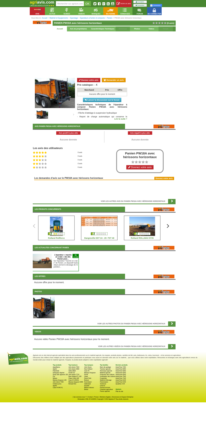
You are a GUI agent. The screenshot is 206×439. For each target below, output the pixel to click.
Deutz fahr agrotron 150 (60, 374)
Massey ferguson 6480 (76, 382)
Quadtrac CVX (120, 384)
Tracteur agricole (105, 369)
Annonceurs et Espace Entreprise (122, 397)
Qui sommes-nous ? (80, 397)
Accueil (60, 29)
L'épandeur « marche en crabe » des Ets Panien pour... (63, 257)
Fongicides (103, 378)
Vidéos (151, 29)
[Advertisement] (104, 54)
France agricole (105, 391)
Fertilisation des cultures (107, 376)
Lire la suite (120, 119)
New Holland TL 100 (75, 376)
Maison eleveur (89, 387)
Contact (90, 397)
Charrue (102, 385)
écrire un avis (124, 4)
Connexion (140, 5)
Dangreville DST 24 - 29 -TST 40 (99, 238)
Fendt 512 (72, 372)
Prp (54, 376)
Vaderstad (87, 384)
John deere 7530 (58, 382)
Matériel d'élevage (105, 380)
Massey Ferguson (90, 372)
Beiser (86, 389)
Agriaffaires (56, 367)
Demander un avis (114, 80)
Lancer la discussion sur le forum (102, 100)
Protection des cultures (107, 374)
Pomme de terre (105, 387)
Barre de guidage (105, 367)
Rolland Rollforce (56, 238)
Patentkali (56, 371)
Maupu (55, 378)
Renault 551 (72, 384)
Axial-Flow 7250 (121, 367)
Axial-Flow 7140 (121, 378)
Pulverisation (104, 382)
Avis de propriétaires (78, 29)
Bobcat (86, 380)
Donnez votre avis (88, 80)
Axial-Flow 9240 (121, 372)
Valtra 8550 (72, 371)
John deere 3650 (74, 369)
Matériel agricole (105, 372)
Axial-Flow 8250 (121, 369)
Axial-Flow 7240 (121, 376)
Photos (137, 29)
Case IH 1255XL (74, 380)
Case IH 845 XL (58, 387)
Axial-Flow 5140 (121, 382)
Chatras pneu (57, 384)
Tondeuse (103, 384)
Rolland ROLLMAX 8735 (142, 238)
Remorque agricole (106, 371)
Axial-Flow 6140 (121, 380)
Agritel (55, 369)
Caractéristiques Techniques (102, 29)
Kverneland (88, 382)
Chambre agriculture (106, 389)
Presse (96, 397)
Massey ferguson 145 (60, 380)
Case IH (86, 371)
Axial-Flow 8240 (121, 374)
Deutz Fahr (87, 378)
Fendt (86, 374)
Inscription (140, 2)
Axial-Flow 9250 (121, 371)
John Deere (88, 367)
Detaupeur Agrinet (58, 372)
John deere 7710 (74, 374)
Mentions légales (105, 397)
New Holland (88, 369)
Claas (86, 376)
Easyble (86, 385)
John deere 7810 (74, 367)
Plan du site (119, 391)
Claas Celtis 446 (74, 378)
